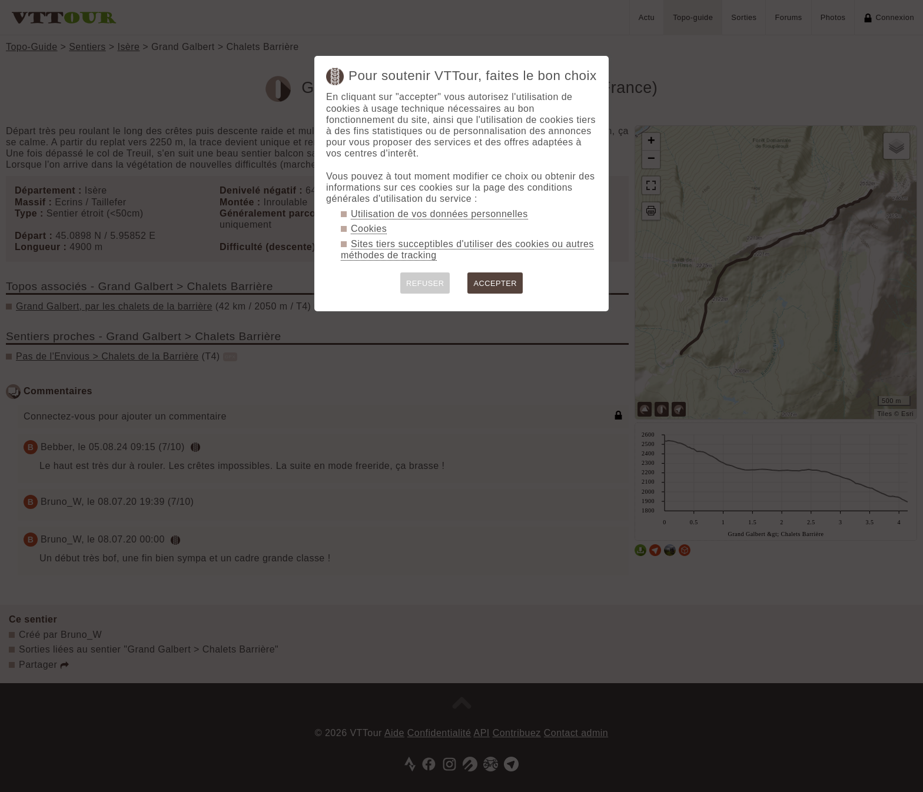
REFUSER (425, 283)
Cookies (369, 229)
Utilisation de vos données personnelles (439, 214)
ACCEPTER (495, 283)
